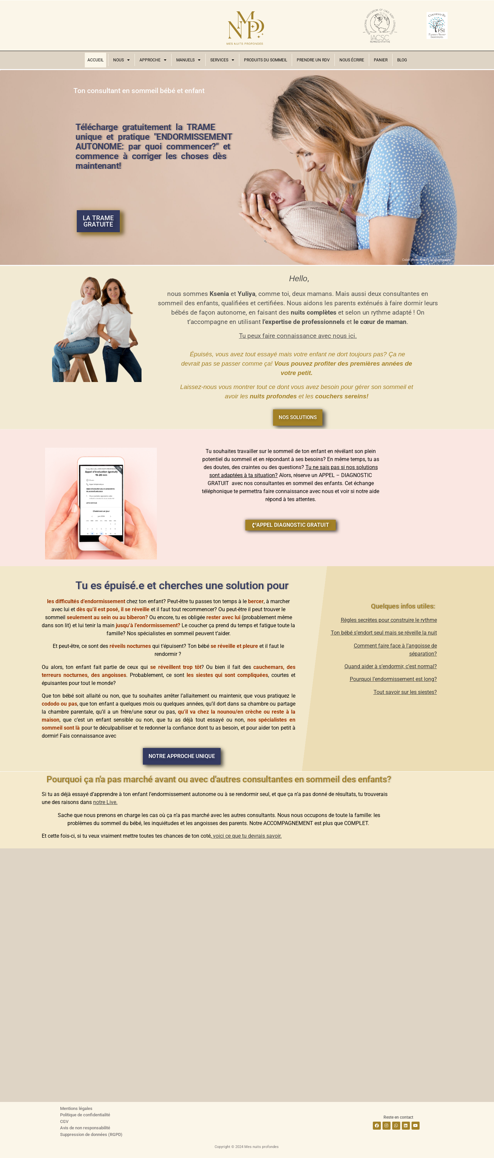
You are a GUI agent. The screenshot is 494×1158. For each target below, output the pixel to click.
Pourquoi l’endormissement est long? (393, 679)
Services (222, 60)
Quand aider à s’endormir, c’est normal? (390, 666)
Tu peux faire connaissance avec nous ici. (298, 336)
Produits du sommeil (265, 60)
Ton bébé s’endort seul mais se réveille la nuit (384, 633)
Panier (381, 60)
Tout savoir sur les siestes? (405, 692)
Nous (121, 60)
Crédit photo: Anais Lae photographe (426, 260)
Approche (153, 60)
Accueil (95, 60)
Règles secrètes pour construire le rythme (389, 620)
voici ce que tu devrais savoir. (247, 836)
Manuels (188, 60)
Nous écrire (351, 60)
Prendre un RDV (313, 60)
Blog (402, 60)
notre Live (104, 802)
